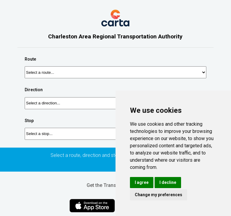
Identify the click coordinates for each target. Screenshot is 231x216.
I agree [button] (142, 182)
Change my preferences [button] (158, 194)
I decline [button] (167, 182)
